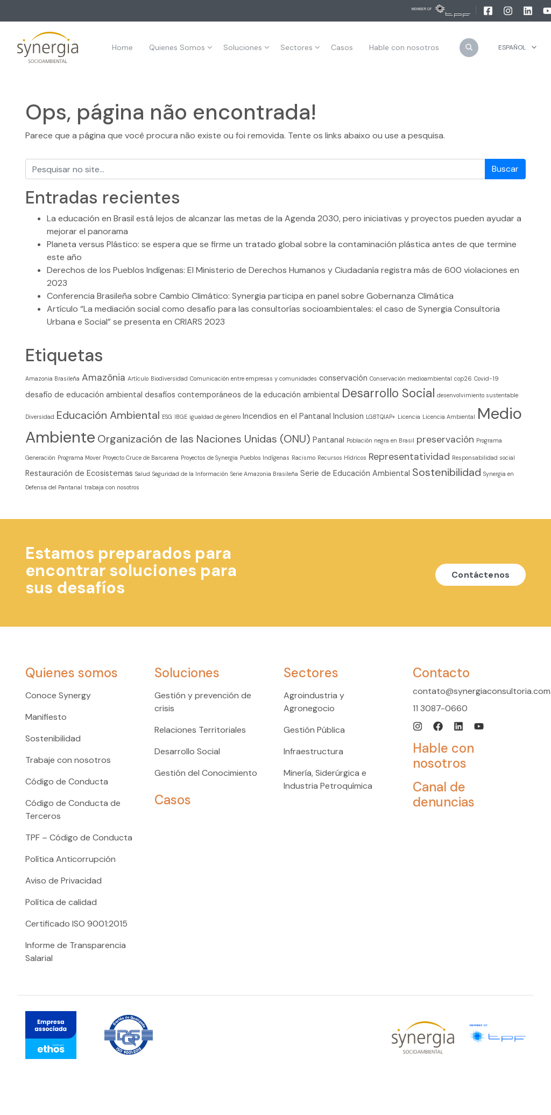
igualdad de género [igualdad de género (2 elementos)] (215, 416)
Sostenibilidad (53, 738)
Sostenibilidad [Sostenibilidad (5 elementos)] (446, 472)
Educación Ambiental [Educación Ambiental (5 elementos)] (108, 415)
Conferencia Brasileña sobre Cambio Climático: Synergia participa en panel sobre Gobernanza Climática (250, 295)
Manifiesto (46, 717)
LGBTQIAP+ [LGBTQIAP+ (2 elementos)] (380, 416)
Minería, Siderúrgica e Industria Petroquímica (328, 779)
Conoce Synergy (58, 695)
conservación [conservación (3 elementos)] (343, 378)
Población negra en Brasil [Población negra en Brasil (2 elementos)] (380, 440)
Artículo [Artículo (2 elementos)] (138, 378)
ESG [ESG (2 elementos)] (167, 416)
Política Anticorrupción (70, 859)
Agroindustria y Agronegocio (314, 702)
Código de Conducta (66, 781)
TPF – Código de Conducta (78, 837)
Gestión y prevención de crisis (202, 702)
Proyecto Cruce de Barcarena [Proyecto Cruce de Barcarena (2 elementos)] (141, 457)
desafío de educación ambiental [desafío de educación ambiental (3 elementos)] (84, 394)
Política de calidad (61, 902)
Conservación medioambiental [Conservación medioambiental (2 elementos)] (411, 378)
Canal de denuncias (444, 794)
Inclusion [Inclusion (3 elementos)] (348, 416)
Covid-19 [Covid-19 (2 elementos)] (486, 378)
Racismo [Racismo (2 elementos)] (303, 457)
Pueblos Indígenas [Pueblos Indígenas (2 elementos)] (264, 457)
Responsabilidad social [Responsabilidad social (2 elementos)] (483, 457)
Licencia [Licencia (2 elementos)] (409, 416)
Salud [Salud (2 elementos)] (142, 474)
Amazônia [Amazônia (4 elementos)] (103, 377)
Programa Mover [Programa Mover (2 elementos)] (79, 457)
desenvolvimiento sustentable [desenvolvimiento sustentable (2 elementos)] (477, 395)
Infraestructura (313, 751)
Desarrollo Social (187, 751)
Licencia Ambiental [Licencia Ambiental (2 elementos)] (448, 416)
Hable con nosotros (443, 756)
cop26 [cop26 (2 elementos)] (463, 378)
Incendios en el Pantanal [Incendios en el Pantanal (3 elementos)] (287, 416)
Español (512, 47)
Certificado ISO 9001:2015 (76, 923)
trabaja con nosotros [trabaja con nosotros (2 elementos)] (111, 487)
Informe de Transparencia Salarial (75, 951)
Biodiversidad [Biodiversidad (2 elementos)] (169, 378)
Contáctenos (480, 574)
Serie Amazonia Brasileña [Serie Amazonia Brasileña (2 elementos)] (264, 474)
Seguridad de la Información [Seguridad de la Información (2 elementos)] (190, 474)
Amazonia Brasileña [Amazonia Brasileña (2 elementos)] (52, 378)
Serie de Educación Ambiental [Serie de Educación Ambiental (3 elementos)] (355, 473)
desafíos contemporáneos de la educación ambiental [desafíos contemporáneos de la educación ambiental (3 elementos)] (242, 394)
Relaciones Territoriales (200, 729)
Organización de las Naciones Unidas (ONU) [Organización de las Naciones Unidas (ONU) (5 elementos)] (203, 439)
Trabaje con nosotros (68, 760)
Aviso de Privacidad (63, 880)
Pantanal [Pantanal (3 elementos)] (328, 440)
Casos (172, 799)
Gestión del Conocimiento (205, 773)
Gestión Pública (314, 729)
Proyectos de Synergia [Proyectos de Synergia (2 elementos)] (209, 457)
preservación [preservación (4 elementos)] (445, 439)
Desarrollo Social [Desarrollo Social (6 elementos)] (388, 393)
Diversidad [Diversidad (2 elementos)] (39, 416)
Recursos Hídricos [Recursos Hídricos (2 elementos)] (341, 457)
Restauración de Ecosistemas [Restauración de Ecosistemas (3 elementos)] (79, 473)
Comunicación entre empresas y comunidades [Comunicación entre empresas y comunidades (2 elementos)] (253, 378)
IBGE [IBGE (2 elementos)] (180, 416)
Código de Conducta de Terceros (73, 809)
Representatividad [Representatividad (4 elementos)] (409, 456)
